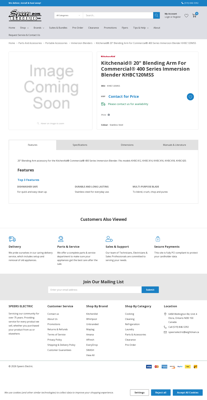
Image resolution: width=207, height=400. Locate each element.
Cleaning (130, 318)
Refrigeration (132, 324)
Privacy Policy (54, 339)
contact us (122, 104)
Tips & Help (139, 28)
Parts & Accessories (135, 334)
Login (167, 17)
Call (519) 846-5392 (178, 326)
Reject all (160, 392)
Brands (37, 28)
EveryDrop (92, 344)
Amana (90, 334)
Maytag (90, 329)
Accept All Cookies (187, 392)
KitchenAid (92, 313)
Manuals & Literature (174, 144)
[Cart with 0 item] (194, 15)
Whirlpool (91, 318)
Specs (80, 145)
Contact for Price (123, 96)
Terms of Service (56, 334)
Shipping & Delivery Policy (61, 344)
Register (177, 17)
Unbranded (92, 324)
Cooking (129, 313)
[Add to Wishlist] (190, 96)
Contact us (53, 313)
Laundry (129, 329)
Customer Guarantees (59, 349)
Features (32, 145)
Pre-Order (130, 344)
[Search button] (156, 15)
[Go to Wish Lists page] (186, 15)
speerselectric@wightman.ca (183, 332)
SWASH (90, 349)
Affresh (90, 339)
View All (90, 355)
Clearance (130, 339)
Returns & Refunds (57, 329)
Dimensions (127, 144)
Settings (139, 392)
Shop (23, 28)
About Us (52, 318)
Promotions (53, 324)
